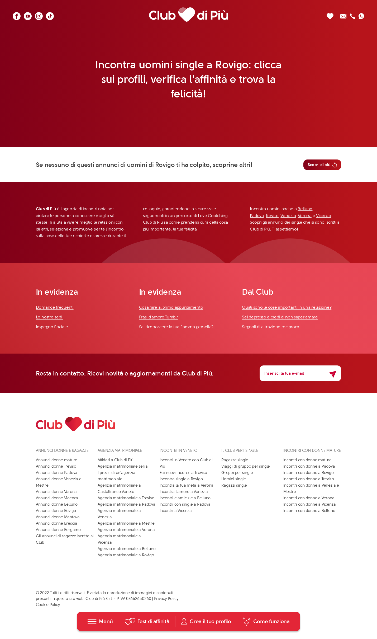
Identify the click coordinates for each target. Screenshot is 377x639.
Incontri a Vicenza (176, 510)
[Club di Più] (188, 14)
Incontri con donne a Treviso (308, 479)
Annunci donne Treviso (56, 466)
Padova (257, 215)
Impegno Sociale (52, 326)
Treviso (272, 215)
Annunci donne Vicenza (57, 498)
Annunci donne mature (57, 460)
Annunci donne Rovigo (56, 510)
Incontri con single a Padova (185, 504)
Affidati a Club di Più (115, 460)
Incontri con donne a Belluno (309, 510)
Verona (305, 215)
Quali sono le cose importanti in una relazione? (286, 307)
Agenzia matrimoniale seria (122, 466)
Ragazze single (234, 460)
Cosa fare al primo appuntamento (171, 307)
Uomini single (233, 479)
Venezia (288, 215)
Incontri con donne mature (307, 460)
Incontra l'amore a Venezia (184, 491)
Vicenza (323, 215)
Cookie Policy (48, 604)
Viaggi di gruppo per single (245, 466)
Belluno (305, 208)
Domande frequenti (55, 307)
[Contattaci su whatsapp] (361, 15)
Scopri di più (322, 164)
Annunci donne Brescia (56, 523)
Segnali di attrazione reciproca (270, 326)
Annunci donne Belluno (57, 504)
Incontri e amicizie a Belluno (185, 498)
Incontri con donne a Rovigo (308, 472)
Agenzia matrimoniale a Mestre (126, 523)
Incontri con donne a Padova (309, 466)
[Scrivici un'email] (343, 15)
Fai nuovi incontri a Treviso (183, 472)
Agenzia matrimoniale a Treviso (126, 498)
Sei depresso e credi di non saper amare (280, 317)
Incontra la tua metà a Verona (186, 485)
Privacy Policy (166, 598)
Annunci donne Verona (56, 491)
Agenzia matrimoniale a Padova (126, 504)
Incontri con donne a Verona (309, 498)
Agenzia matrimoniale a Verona (126, 529)
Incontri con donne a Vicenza (309, 504)
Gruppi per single (237, 472)
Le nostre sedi (49, 317)
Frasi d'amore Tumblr (158, 317)
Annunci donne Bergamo (58, 529)
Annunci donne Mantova (58, 517)
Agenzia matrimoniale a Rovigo (126, 555)
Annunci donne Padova (57, 472)
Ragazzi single (234, 485)
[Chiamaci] (352, 15)
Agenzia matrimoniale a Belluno (126, 548)
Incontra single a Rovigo (181, 479)
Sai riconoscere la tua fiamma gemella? (176, 326)
